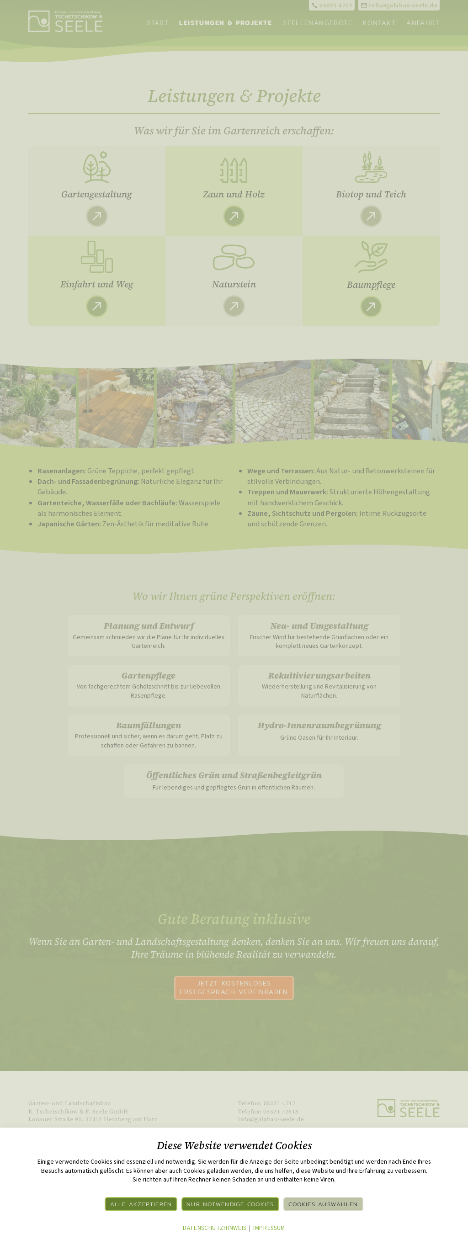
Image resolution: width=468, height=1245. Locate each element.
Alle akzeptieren (141, 1204)
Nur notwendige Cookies (230, 1204)
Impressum (269, 1228)
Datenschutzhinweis (214, 1228)
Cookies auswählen (323, 1204)
